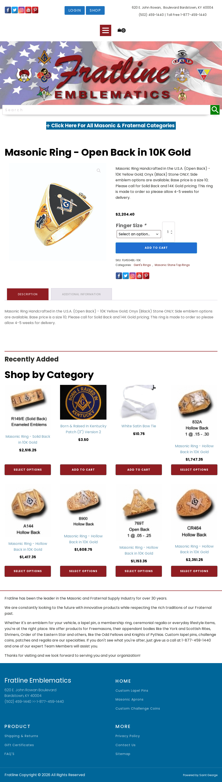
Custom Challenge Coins (138, 708)
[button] (99, 171)
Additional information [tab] (81, 294)
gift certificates (19, 745)
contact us (126, 745)
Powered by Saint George (200, 775)
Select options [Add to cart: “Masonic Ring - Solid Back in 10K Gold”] (28, 470)
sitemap (123, 754)
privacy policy (128, 736)
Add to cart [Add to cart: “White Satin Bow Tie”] (138, 470)
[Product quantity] (168, 232)
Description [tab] (28, 294)
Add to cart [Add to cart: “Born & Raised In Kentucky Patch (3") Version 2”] (83, 470)
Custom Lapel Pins (132, 690)
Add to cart (156, 248)
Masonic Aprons (130, 699)
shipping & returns (21, 736)
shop (95, 10)
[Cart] (121, 30)
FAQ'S (9, 754)
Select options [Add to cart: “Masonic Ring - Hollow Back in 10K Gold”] (194, 470)
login (74, 10)
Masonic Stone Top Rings (172, 265)
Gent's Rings (142, 265)
